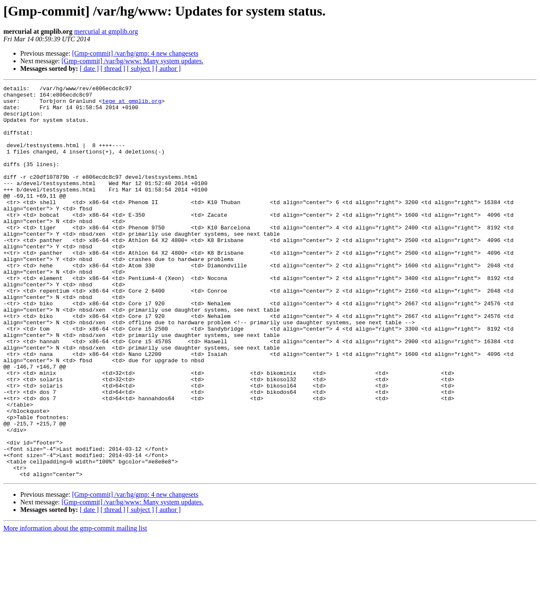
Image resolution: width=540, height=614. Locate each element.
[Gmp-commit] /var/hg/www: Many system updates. (132, 61)
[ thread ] (112, 68)
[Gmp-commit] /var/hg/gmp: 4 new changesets (135, 53)
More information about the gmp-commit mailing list (75, 606)
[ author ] (168, 68)
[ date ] (89, 68)
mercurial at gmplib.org (106, 31)
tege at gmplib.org (131, 104)
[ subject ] (140, 68)
